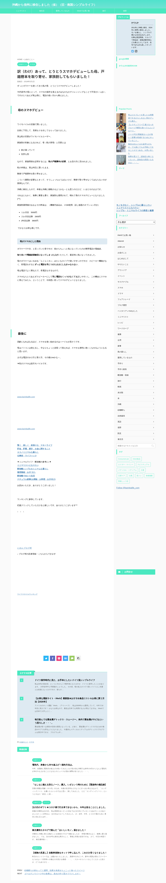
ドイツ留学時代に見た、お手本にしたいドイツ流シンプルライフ (65, 680)
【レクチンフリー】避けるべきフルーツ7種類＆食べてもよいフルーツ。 (141, 128)
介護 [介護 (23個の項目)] (142, 470)
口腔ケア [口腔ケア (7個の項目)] (121, 476)
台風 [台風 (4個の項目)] (130, 476)
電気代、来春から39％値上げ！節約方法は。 (53, 765)
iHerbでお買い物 (83, 11)
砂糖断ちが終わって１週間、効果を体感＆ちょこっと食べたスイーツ (54, 870)
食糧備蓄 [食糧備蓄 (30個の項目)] (149, 476)
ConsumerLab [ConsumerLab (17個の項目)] (123, 459)
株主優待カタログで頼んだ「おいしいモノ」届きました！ (59, 830)
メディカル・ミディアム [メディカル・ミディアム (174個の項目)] (127, 470)
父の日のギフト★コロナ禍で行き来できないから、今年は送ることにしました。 (69, 807)
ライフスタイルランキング (27, 594)
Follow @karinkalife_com (127, 488)
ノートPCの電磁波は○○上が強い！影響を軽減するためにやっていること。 (141, 137)
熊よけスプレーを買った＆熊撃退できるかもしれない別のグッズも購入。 (141, 118)
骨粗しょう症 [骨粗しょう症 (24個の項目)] (123, 481)
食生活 (41, 11)
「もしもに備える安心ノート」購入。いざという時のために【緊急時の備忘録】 (69, 785)
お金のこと (24, 742)
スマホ (31, 742)
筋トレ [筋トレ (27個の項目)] (139, 476)
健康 (125, 11)
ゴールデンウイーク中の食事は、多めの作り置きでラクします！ (52, 874)
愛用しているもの (62, 11)
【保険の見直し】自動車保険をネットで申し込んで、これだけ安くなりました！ (69, 853)
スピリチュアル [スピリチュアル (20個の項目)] (143, 464)
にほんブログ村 (24, 548)
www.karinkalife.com (26, 397)
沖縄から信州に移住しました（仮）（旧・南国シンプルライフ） (54, 4)
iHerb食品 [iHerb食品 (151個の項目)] (136, 459)
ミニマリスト (21, 11)
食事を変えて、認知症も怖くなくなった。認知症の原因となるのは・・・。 (141, 159)
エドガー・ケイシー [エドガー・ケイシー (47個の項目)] (125, 464)
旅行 (104, 11)
